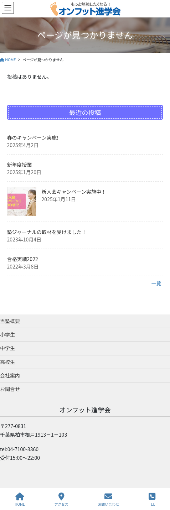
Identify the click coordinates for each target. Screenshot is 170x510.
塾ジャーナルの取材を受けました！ (47, 231)
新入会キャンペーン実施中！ (74, 191)
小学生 (7, 334)
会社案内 (10, 375)
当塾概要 (10, 320)
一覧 (156, 283)
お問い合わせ (108, 499)
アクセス (61, 499)
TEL (152, 499)
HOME (20, 499)
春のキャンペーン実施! (32, 137)
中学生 (7, 348)
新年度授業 (19, 164)
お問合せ (10, 388)
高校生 (7, 361)
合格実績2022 (22, 258)
